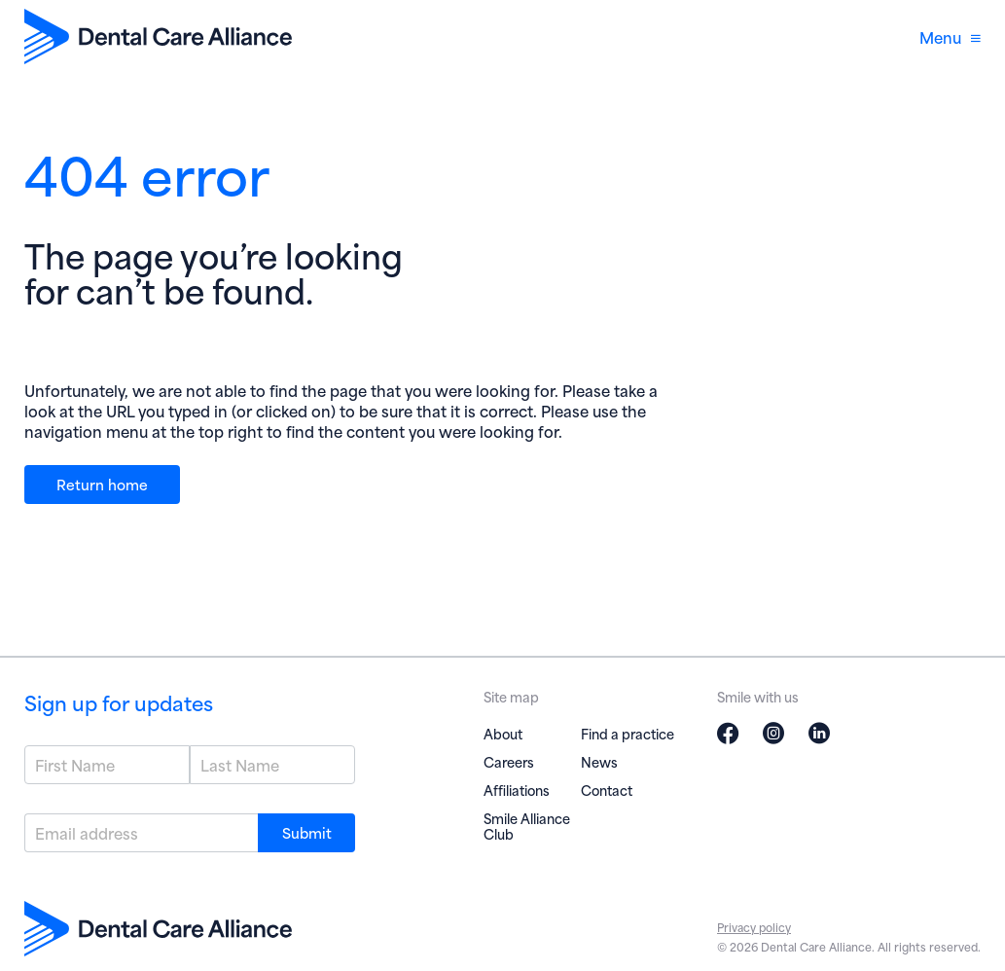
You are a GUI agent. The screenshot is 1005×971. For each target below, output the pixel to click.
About (503, 733)
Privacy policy (754, 926)
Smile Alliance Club (527, 826)
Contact (606, 789)
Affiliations (517, 789)
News (599, 761)
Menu (950, 36)
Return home (102, 483)
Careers (509, 761)
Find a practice (627, 733)
